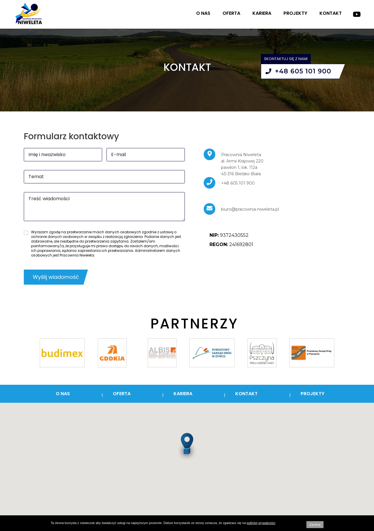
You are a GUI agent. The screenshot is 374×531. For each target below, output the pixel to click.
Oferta (231, 13)
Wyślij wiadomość (56, 277)
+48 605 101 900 (298, 71)
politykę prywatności (261, 523)
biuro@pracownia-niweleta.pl (250, 209)
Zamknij (315, 524)
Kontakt (330, 13)
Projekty (295, 13)
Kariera (261, 13)
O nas (203, 13)
